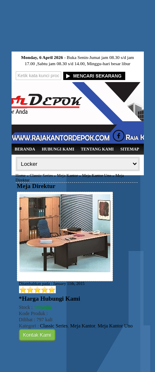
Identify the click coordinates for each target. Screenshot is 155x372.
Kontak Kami (37, 335)
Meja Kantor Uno (97, 175)
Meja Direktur (36, 186)
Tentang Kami (97, 149)
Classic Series (41, 175)
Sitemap (129, 149)
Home (21, 175)
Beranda (25, 149)
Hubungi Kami (58, 149)
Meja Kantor (67, 175)
